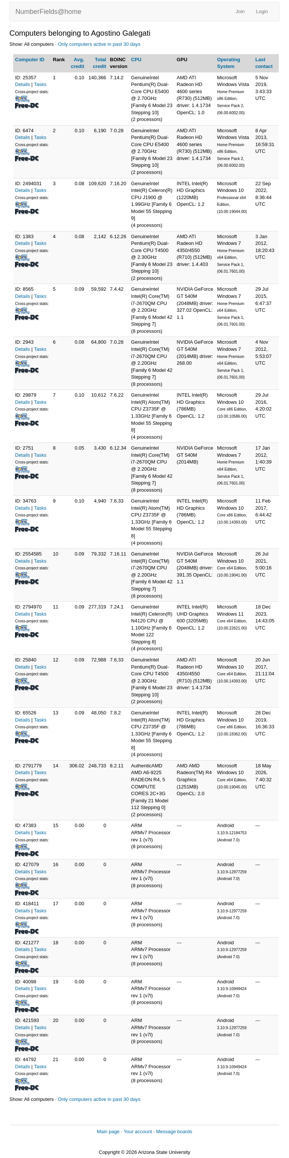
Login (262, 11)
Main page (108, 1131)
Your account (137, 1131)
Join (240, 11)
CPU (136, 59)
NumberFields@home (48, 11)
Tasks (40, 84)
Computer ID (29, 59)
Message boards (174, 1131)
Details (22, 84)
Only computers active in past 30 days (99, 44)
